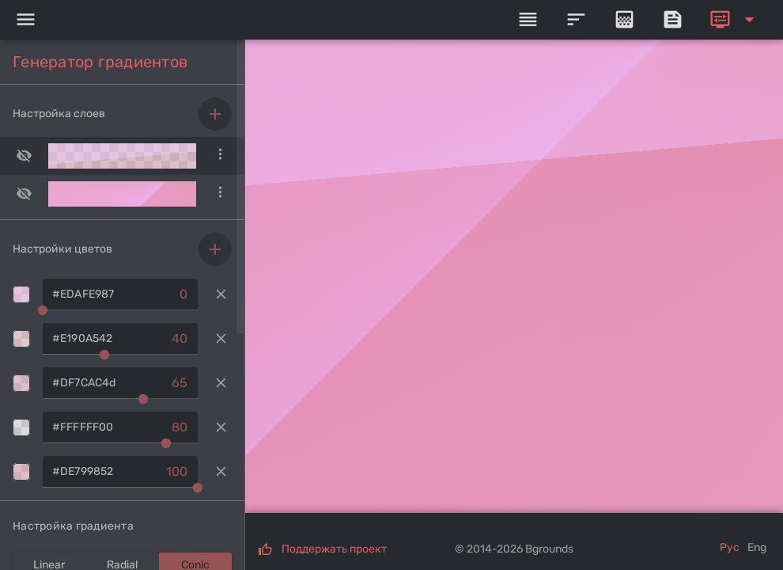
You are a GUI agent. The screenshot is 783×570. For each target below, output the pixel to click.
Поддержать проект (334, 549)
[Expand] (735, 20)
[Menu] (25, 20)
